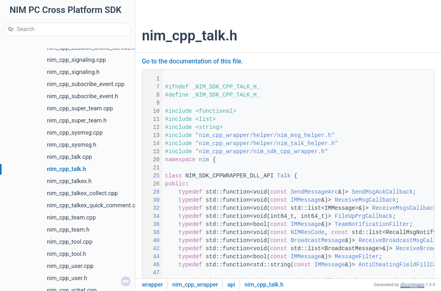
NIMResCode (308, 232)
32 (151, 208)
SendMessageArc (314, 192)
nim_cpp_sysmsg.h (71, 144)
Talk (284, 176)
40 (151, 240)
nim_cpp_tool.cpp (70, 241)
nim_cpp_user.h (67, 278)
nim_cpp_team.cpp (71, 217)
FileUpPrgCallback (363, 216)
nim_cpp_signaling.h (73, 72)
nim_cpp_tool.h (66, 254)
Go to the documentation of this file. (192, 61)
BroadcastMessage (318, 240)
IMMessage (306, 200)
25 (151, 176)
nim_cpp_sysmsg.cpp (75, 132)
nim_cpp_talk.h (66, 169)
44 (151, 256)
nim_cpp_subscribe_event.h (82, 96)
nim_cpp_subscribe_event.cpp (85, 84)
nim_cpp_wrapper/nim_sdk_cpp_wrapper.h (262, 151)
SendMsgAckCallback (382, 192)
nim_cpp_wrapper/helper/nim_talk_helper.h (267, 143)
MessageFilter (357, 256)
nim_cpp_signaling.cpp (76, 60)
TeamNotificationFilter (372, 224)
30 (151, 200)
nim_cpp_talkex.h (69, 181)
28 (151, 192)
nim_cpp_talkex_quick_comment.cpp (94, 205)
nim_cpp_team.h (68, 229)
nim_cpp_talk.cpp (69, 157)
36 (151, 224)
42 (151, 248)
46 (151, 264)
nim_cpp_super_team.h (77, 120)
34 (151, 216)
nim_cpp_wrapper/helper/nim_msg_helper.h (265, 135)
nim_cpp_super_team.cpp (80, 108)
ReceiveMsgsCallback (404, 208)
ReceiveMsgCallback (365, 200)
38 (151, 232)
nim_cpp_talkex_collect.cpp (82, 193)
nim (204, 159)
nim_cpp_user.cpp (70, 266)
